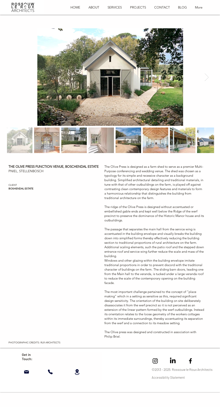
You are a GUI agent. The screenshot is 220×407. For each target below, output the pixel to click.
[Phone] (50, 372)
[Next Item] (206, 77)
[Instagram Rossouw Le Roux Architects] (155, 360)
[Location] (77, 372)
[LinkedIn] (172, 360)
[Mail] (26, 372)
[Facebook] (190, 360)
